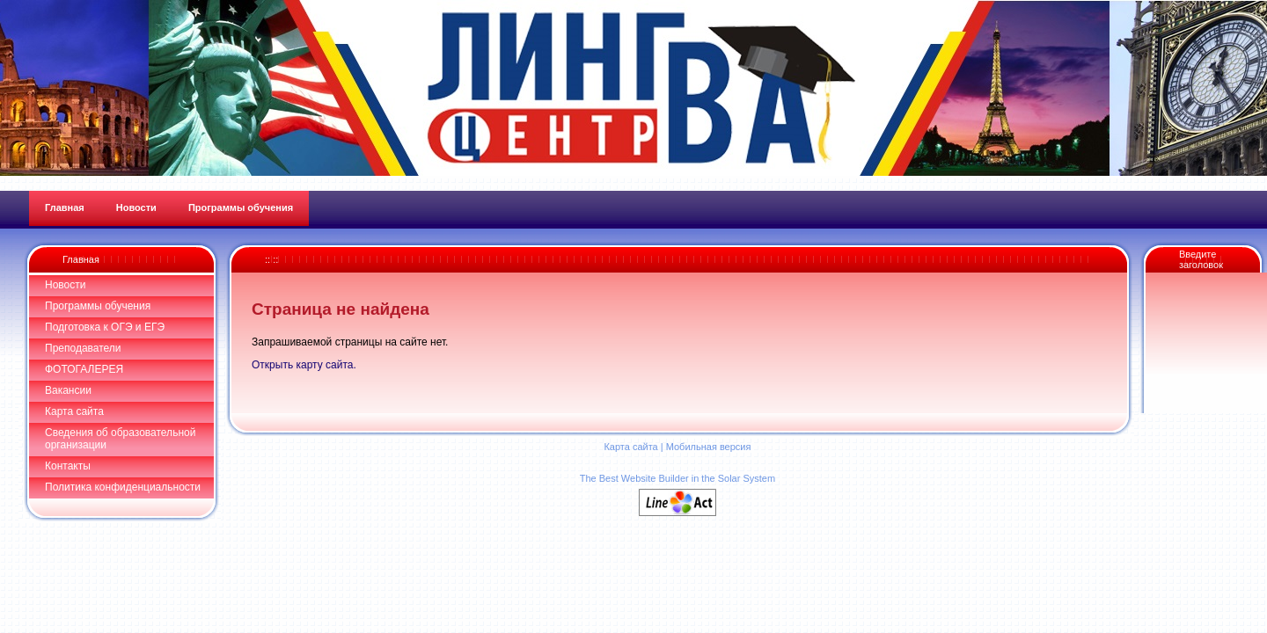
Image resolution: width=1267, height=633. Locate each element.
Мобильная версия (708, 446)
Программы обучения (97, 306)
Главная (80, 259)
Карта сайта (74, 411)
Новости (65, 285)
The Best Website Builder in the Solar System (677, 478)
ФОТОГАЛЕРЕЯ (84, 369)
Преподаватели (83, 348)
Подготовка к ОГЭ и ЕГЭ (105, 327)
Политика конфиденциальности (123, 487)
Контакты (68, 466)
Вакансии (68, 390)
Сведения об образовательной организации (120, 438)
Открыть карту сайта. (304, 365)
